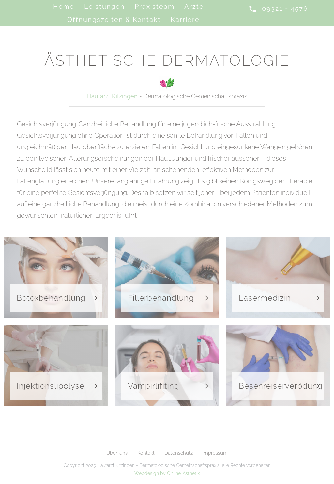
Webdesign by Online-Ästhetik (167, 473)
